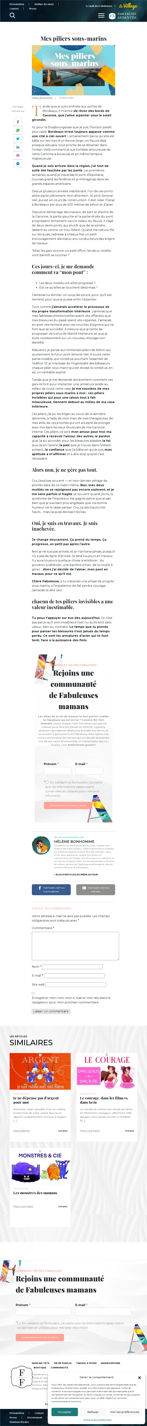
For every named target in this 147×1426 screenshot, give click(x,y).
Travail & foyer (86, 1363)
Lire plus (63, 1130)
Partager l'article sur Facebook (51, 889)
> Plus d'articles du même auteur (76, 874)
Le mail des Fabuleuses (99, 5)
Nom (36, 966)
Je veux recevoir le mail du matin (68, 805)
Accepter (64, 1412)
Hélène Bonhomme (42, 97)
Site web (38, 984)
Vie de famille (63, 1363)
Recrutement (34, 1417)
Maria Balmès (21, 1130)
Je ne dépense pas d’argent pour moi (36, 1100)
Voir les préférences (124, 1412)
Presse (32, 8)
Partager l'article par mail (95, 889)
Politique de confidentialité (97, 1419)
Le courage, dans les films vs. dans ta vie (104, 1100)
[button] (139, 1377)
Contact (14, 8)
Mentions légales (19, 1421)
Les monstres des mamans (35, 1193)
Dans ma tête (73, 33)
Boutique (40, 1367)
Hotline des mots (44, 4)
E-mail (81, 764)
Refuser (93, 1412)
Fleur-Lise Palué (90, 1130)
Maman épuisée (110, 1363)
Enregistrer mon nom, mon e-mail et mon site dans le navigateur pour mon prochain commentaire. (71, 1000)
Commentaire (43, 928)
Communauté (59, 1367)
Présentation (17, 4)
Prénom (51, 764)
